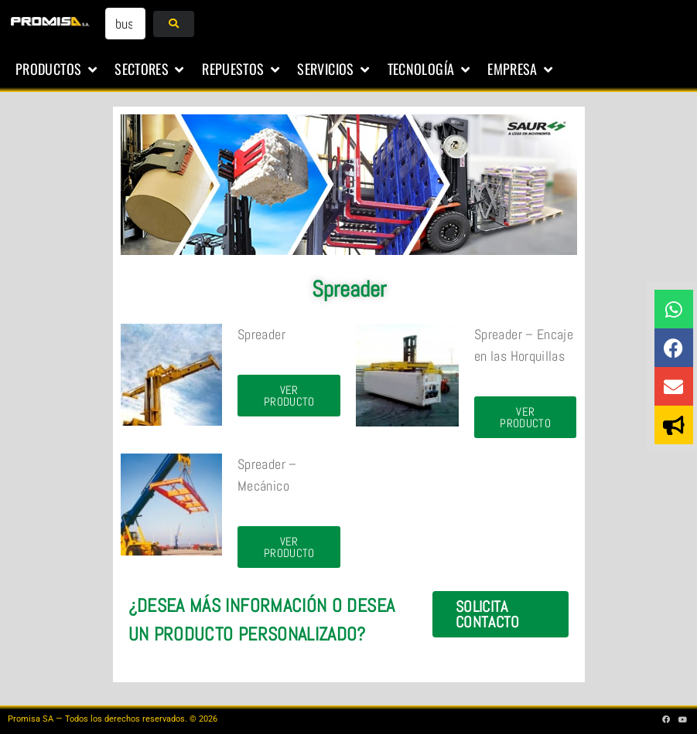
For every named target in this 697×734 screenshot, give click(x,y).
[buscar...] (125, 23)
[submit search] (173, 24)
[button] (57, 69)
